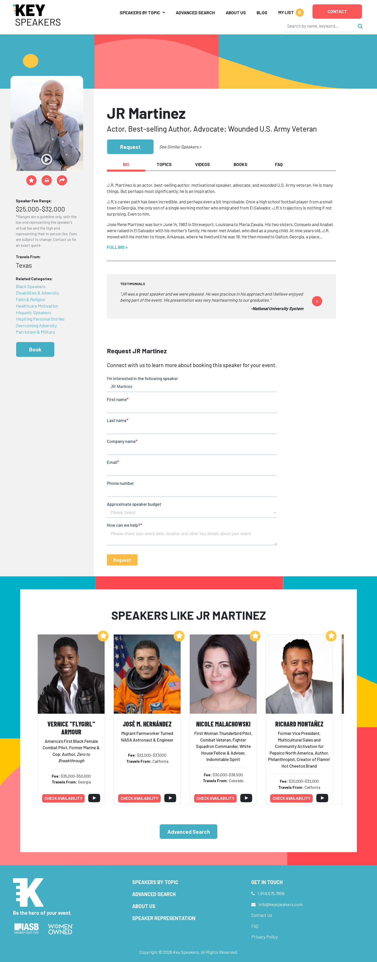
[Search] (320, 25)
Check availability (63, 798)
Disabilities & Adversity (37, 292)
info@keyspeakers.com (281, 904)
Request (130, 147)
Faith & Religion (30, 299)
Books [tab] (240, 164)
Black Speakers (30, 286)
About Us (236, 12)
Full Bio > (117, 247)
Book (35, 349)
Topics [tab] (164, 164)
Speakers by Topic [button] (140, 12)
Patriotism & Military (35, 331)
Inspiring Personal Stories (40, 318)
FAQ (254, 926)
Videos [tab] (202, 164)
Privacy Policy (264, 936)
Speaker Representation (163, 918)
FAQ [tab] (279, 164)
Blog (262, 12)
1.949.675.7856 (271, 893)
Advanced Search (195, 12)
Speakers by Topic (155, 882)
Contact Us (261, 915)
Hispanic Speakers (33, 312)
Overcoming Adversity (36, 325)
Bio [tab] (126, 164)
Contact (337, 11)
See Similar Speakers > (180, 146)
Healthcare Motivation (37, 305)
